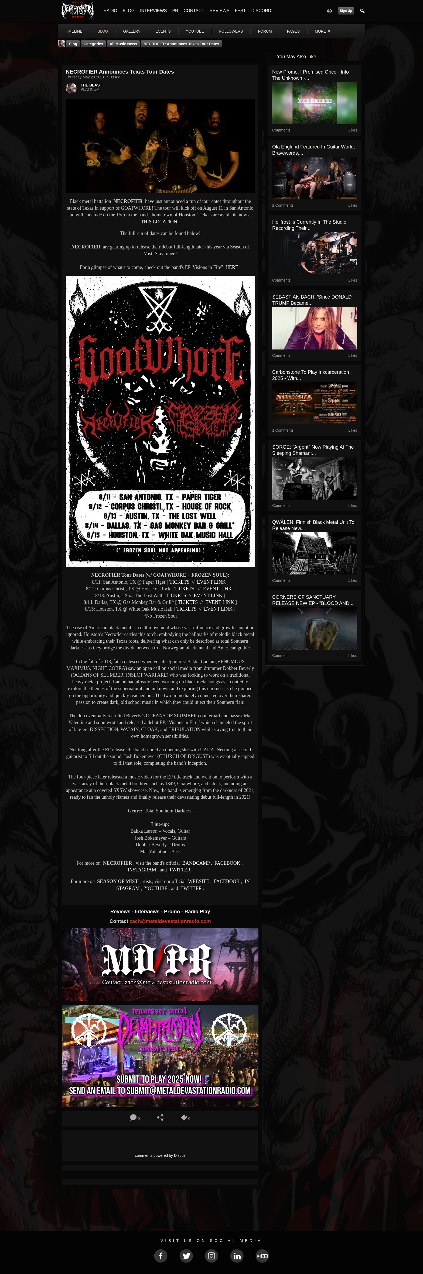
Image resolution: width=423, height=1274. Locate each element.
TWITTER (179, 870)
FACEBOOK (226, 863)
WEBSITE (198, 881)
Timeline (74, 31)
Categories (93, 44)
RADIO (110, 10)
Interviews (148, 911)
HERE (231, 267)
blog (103, 31)
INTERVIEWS (153, 10)
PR (175, 10)
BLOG (129, 10)
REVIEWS (220, 10)
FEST (240, 10)
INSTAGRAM (142, 870)
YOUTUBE (155, 888)
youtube (195, 31)
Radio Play (197, 911)
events (163, 31)
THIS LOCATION (159, 221)
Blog (73, 44)
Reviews (121, 911)
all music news (123, 44)
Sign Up (346, 11)
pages (293, 31)
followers (231, 31)
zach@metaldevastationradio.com (170, 921)
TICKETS (179, 582)
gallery (131, 31)
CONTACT (194, 10)
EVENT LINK (211, 582)
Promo (172, 911)
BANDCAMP (195, 863)
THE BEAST (91, 85)
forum (265, 31)
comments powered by (160, 1155)
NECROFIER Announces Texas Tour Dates (181, 44)
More (323, 31)
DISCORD (261, 10)
